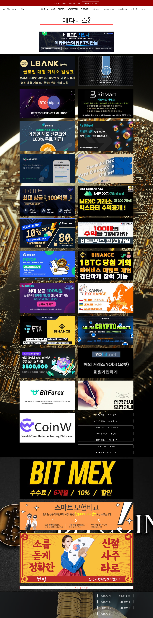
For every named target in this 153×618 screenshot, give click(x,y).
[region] (76, 3)
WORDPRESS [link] (73, 9)
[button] (150, 9)
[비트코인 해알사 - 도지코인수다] (105, 427)
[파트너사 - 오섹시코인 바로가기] (76, 587)
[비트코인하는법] (106, 608)
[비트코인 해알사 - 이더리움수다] (105, 421)
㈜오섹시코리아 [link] (109, 9)
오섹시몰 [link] (134, 9)
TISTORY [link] (61, 9)
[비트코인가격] (125, 608)
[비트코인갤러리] (125, 596)
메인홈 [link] (42, 9)
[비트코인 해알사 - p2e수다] (105, 452)
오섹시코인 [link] (96, 9)
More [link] (143, 9)
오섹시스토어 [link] (123, 9)
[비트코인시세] (106, 596)
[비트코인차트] (125, 602)
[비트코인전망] (106, 602)
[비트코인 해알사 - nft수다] (105, 446)
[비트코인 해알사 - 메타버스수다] (105, 440)
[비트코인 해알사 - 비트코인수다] (105, 414)
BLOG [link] (53, 9)
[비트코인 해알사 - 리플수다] (105, 433)
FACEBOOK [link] (85, 9)
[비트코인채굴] (106, 614)
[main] (76, 21)
